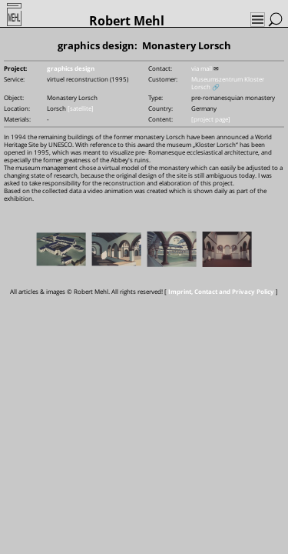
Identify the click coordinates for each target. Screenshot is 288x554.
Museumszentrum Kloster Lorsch (227, 83)
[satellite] (81, 108)
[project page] (210, 119)
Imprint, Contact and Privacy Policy (221, 291)
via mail (201, 68)
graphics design (70, 68)
